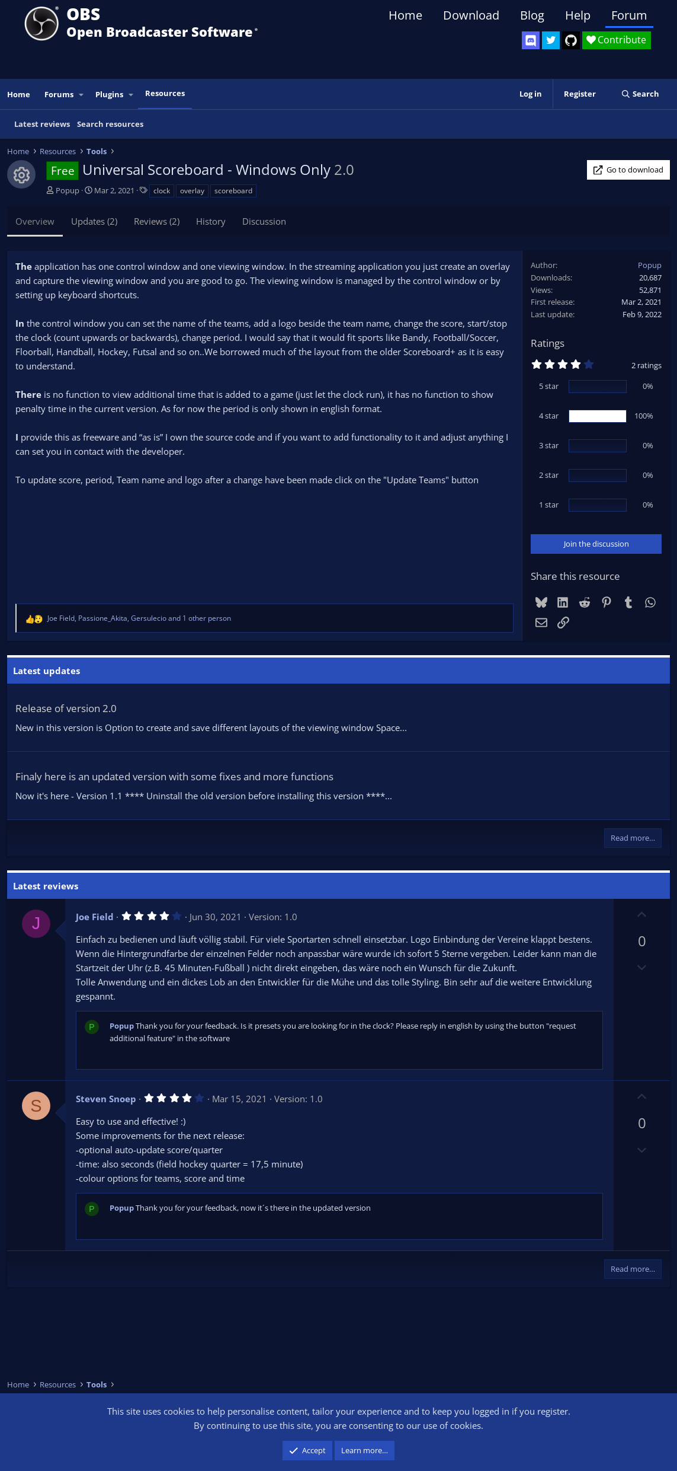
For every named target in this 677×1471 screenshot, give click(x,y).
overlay (192, 191)
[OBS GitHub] (571, 40)
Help (578, 15)
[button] (82, 94)
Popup (67, 190)
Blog (532, 15)
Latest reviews (42, 124)
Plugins (109, 94)
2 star (549, 475)
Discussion (264, 221)
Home (405, 15)
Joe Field (95, 917)
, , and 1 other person (139, 618)
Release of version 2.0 (66, 708)
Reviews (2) (156, 221)
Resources (165, 93)
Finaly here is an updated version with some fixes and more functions (174, 776)
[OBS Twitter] (551, 40)
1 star (549, 504)
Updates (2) (94, 221)
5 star (549, 386)
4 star (549, 415)
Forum (629, 15)
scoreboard (233, 191)
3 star (549, 445)
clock (161, 191)
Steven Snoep (106, 1099)
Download (471, 15)
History (211, 221)
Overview (34, 221)
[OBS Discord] (531, 40)
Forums (58, 94)
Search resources (110, 124)
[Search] (640, 94)
